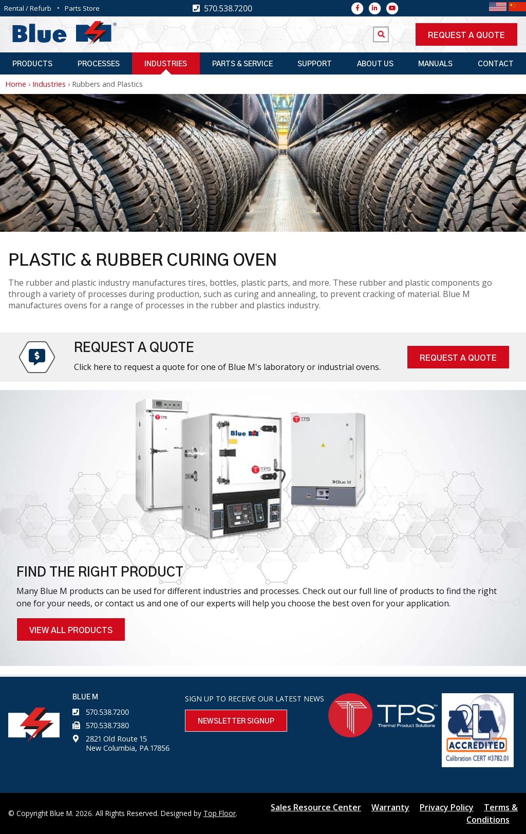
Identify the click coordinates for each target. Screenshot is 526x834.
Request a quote (466, 35)
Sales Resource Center (316, 807)
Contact (496, 64)
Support (314, 64)
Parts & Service (242, 64)
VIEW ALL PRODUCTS (70, 630)
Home (15, 84)
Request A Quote (458, 358)
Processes (99, 64)
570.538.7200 (107, 712)
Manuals (435, 64)
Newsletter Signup (236, 721)
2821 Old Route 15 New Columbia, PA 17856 (128, 743)
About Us (375, 64)
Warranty (390, 807)
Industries (165, 64)
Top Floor (219, 813)
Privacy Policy (447, 807)
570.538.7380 (107, 725)
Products (32, 64)
